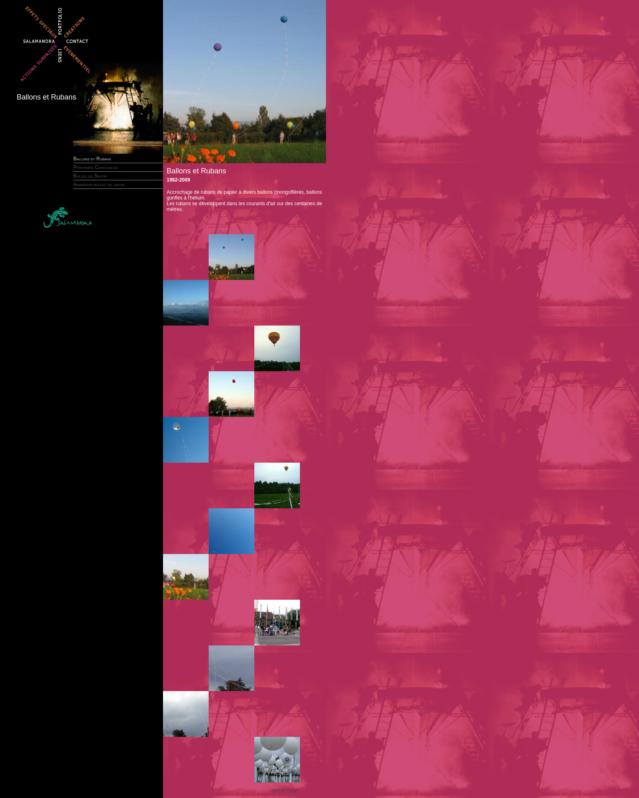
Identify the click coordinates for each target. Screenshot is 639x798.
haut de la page (285, 790)
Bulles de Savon (89, 176)
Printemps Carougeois (95, 167)
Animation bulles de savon (99, 184)
